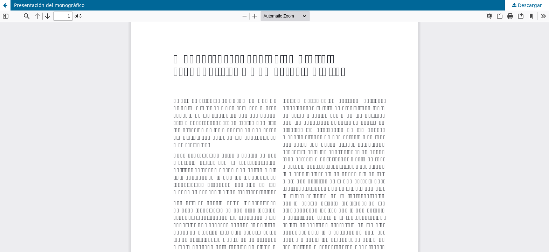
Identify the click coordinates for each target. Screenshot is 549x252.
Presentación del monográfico (49, 5)
